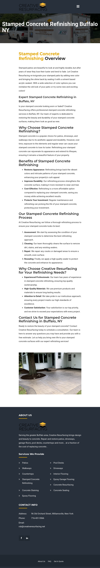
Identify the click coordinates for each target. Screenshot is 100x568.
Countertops (28, 474)
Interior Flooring (61, 474)
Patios (25, 463)
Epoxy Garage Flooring (64, 479)
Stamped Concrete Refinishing (30, 481)
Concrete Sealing (61, 490)
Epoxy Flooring (29, 496)
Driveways (58, 468)
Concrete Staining (30, 490)
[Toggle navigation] (78, 6)
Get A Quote (59, 561)
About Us (41, 561)
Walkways (27, 468)
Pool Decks (59, 463)
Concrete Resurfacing (64, 485)
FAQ (49, 561)
